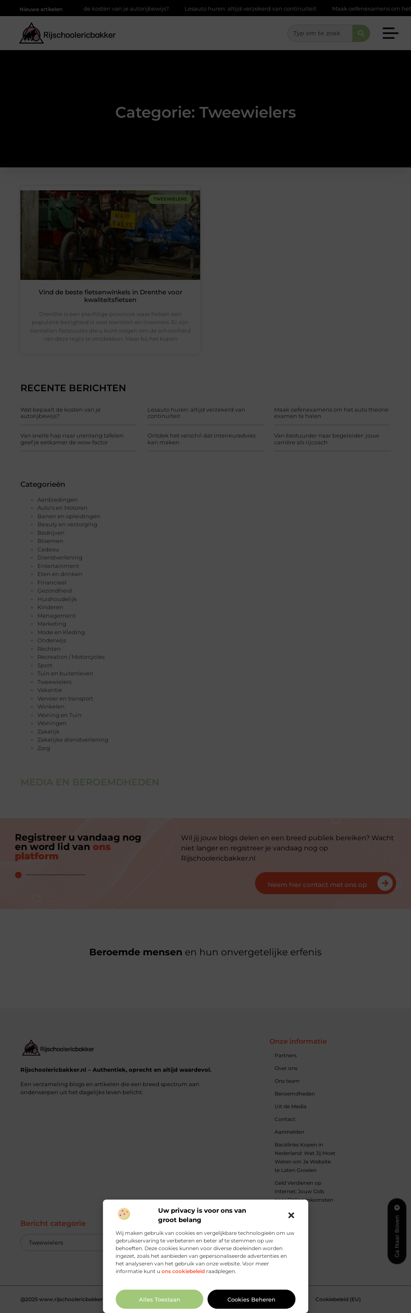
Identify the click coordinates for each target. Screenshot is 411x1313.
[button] (291, 1215)
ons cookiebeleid (183, 1271)
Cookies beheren (251, 1299)
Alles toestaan (159, 1299)
